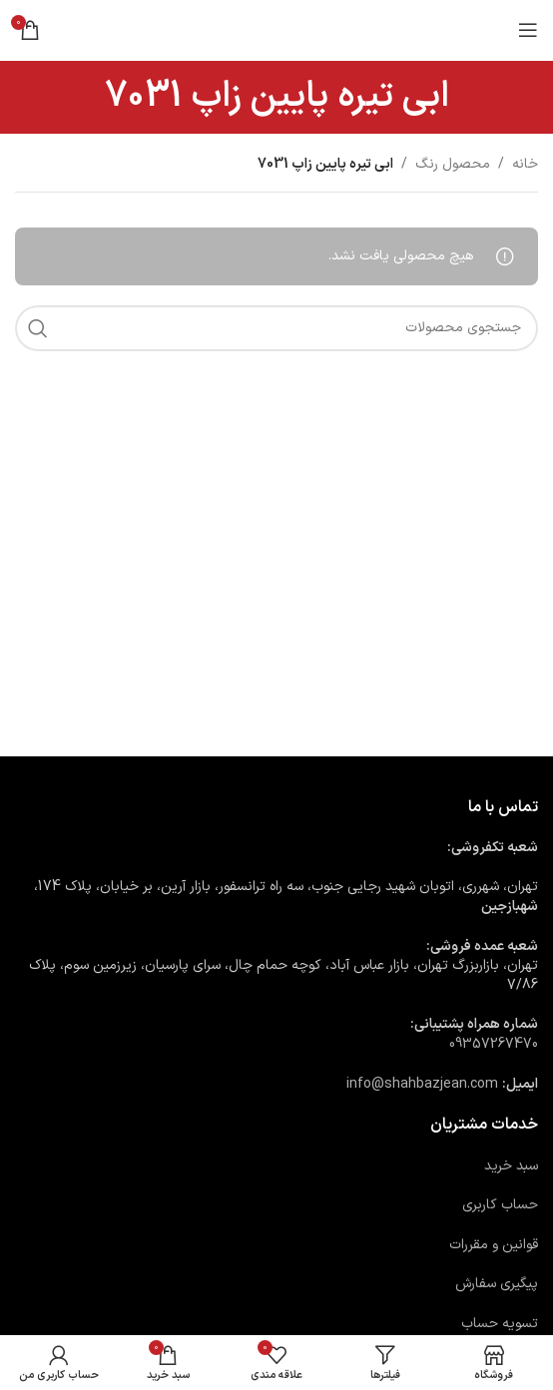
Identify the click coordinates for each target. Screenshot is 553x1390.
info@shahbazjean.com (422, 1084)
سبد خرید (511, 1166)
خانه (525, 164)
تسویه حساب (499, 1323)
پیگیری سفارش (496, 1283)
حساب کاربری (500, 1204)
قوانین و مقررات (493, 1244)
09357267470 (493, 1044)
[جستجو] (276, 328)
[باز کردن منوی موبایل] (528, 30)
